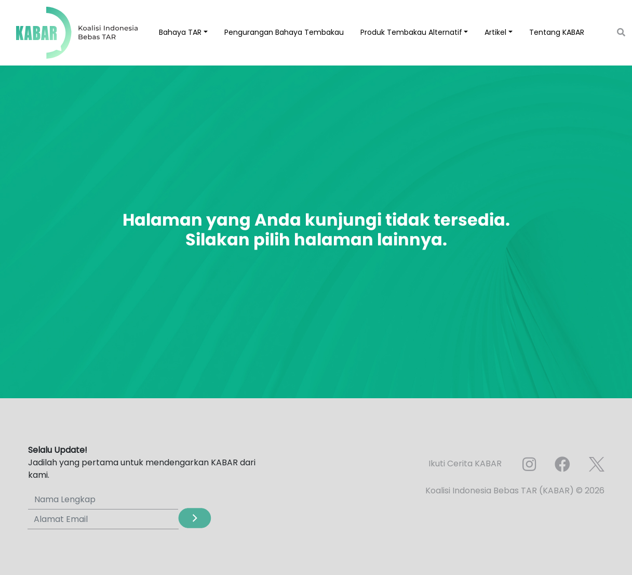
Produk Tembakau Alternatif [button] (411, 32)
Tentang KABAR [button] (556, 32)
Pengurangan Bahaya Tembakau (284, 32)
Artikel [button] (495, 32)
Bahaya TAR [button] (180, 32)
